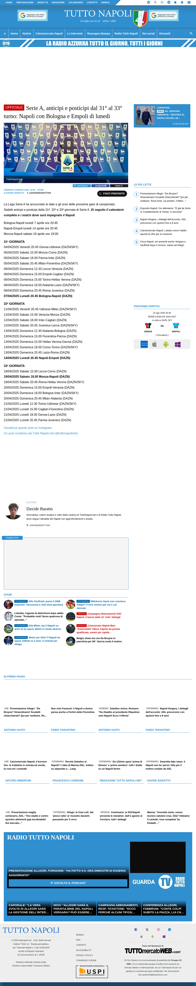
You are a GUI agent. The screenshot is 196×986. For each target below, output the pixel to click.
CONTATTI (92, 2)
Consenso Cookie (86, 960)
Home (9, 2)
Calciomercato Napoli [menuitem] (49, 33)
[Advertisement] (162, 377)
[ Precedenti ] (162, 335)
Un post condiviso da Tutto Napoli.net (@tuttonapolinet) (41, 433)
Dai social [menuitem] (148, 33)
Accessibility (83, 950)
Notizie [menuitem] (26, 33)
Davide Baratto (15, 193)
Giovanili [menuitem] (164, 33)
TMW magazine (25, 2)
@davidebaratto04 (39, 193)
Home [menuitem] (14, 33)
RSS (78, 940)
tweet (119, 186)
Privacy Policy (84, 955)
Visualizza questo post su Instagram (28, 427)
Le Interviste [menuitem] (75, 33)
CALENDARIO (75, 2)
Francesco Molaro (42, 966)
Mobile (80, 935)
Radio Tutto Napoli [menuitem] (126, 33)
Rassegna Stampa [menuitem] (98, 33)
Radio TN (42, 2)
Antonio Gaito (40, 962)
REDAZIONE (58, 2)
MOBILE (105, 2)
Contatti (81, 945)
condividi (100, 186)
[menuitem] (5, 34)
